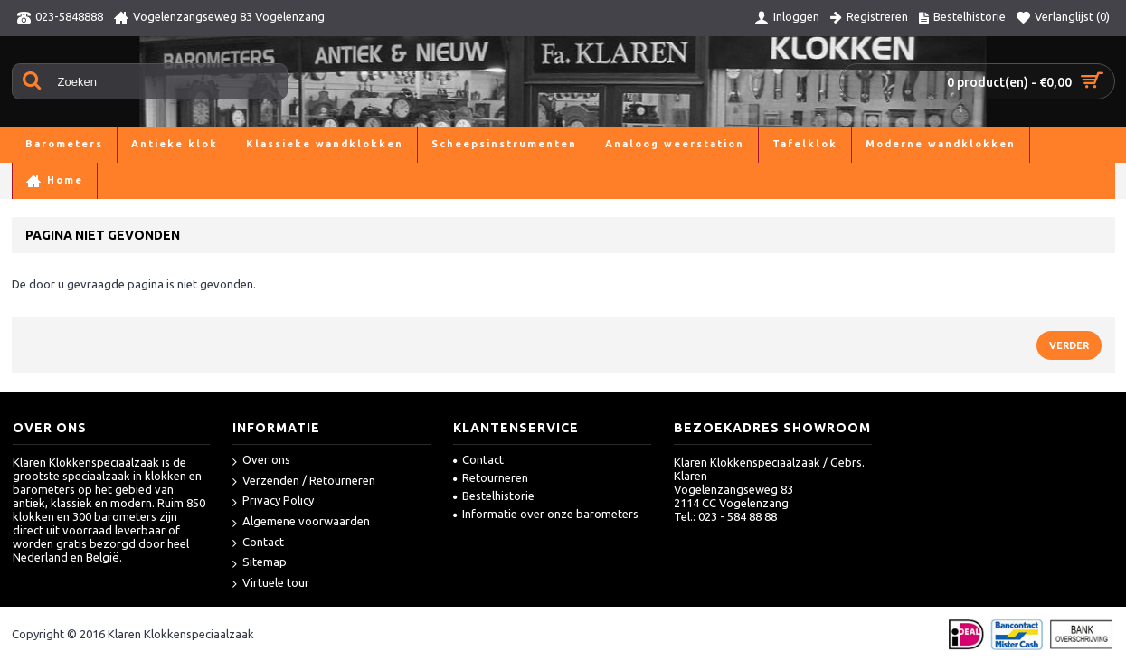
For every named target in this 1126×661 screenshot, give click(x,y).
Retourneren (490, 477)
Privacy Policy (273, 501)
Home (28, 180)
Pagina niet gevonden (117, 180)
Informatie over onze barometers (546, 513)
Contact (258, 543)
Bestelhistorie (494, 495)
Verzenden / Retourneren (303, 481)
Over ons (261, 460)
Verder (1069, 345)
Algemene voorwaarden (301, 522)
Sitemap (259, 563)
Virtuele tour (270, 583)
